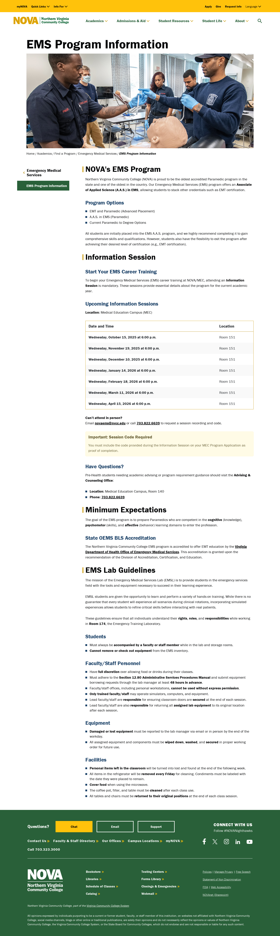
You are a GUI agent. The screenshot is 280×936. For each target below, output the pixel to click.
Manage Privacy (223, 871)
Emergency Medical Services (97, 153)
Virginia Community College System (108, 905)
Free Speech (243, 871)
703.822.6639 (148, 423)
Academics (97, 20)
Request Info (233, 6)
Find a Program (65, 153)
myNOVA (22, 6)
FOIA (205, 887)
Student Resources (176, 20)
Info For (61, 6)
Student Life (214, 20)
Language (253, 6)
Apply (208, 6)
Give (218, 6)
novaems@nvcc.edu (110, 423)
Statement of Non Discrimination (222, 879)
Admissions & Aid (133, 20)
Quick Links (40, 6)
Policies (207, 871)
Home (30, 153)
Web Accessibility (221, 887)
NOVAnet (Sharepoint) (216, 895)
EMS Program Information (46, 185)
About (242, 20)
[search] (259, 20)
